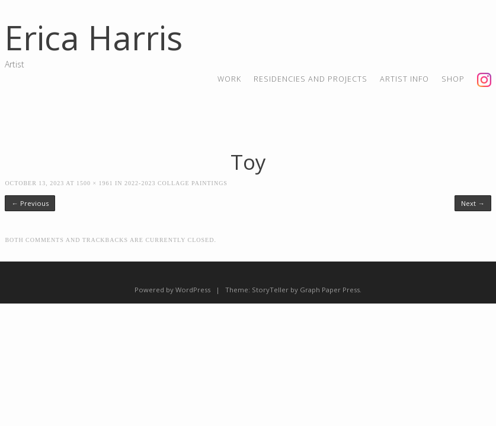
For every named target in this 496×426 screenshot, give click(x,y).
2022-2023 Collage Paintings (176, 183)
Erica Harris (94, 37)
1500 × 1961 (94, 183)
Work (229, 79)
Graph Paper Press (330, 289)
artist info (404, 79)
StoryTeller (270, 289)
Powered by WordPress (172, 289)
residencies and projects (310, 79)
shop (453, 79)
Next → (472, 203)
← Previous (29, 203)
